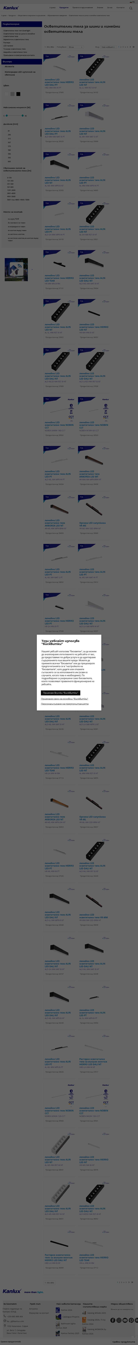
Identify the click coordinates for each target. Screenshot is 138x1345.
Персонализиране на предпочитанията (64, 703)
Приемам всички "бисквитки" (60, 692)
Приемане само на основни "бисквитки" (64, 698)
